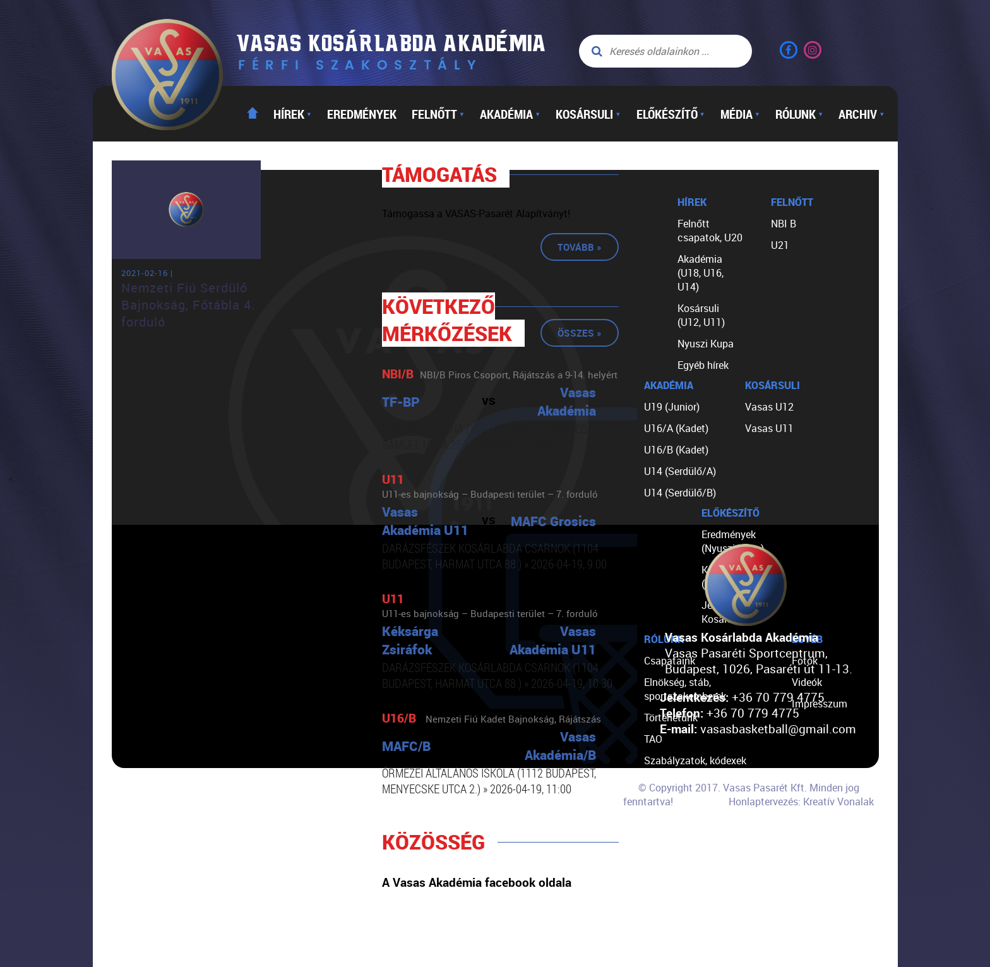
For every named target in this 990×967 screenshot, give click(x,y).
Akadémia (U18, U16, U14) (700, 273)
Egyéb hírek (703, 365)
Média (740, 114)
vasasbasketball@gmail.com (778, 728)
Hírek (292, 114)
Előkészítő (670, 114)
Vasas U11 (769, 428)
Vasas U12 (769, 407)
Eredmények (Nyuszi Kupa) (732, 541)
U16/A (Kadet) (676, 428)
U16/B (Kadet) (676, 450)
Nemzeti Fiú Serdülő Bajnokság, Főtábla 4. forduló (188, 304)
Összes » (580, 333)
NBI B (783, 224)
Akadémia (510, 114)
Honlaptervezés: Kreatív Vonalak (801, 801)
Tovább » (580, 247)
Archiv (861, 114)
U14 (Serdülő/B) (680, 493)
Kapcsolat (667, 846)
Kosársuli (588, 114)
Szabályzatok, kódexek (695, 760)
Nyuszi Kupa (705, 344)
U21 (780, 245)
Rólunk (799, 114)
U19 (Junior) (672, 407)
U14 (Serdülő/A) (680, 471)
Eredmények (362, 114)
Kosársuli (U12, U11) (701, 315)
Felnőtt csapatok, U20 (709, 230)
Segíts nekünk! (677, 825)
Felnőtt (438, 114)
